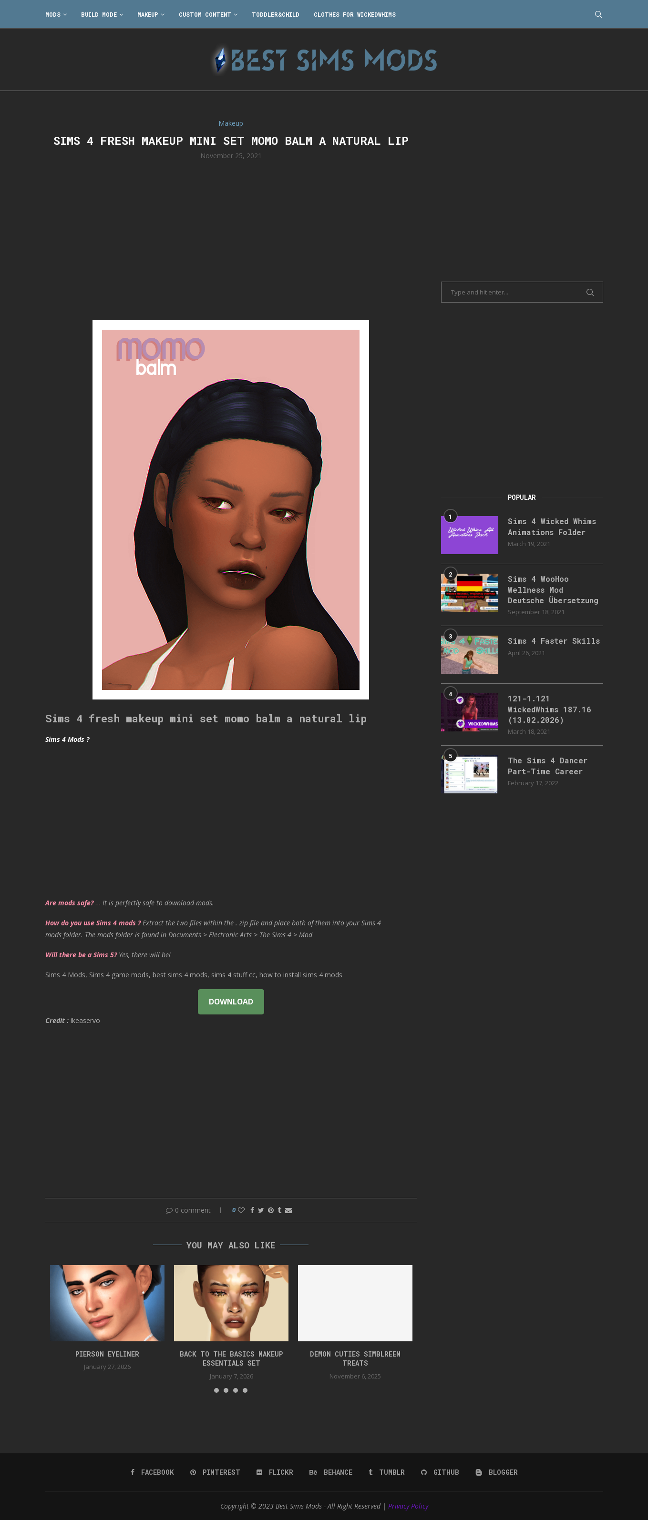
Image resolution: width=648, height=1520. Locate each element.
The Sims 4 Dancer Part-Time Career (547, 765)
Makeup (147, 14)
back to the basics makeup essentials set (231, 1358)
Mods (53, 14)
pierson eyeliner (107, 1353)
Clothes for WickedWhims (355, 14)
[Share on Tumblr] (279, 1210)
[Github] (440, 1472)
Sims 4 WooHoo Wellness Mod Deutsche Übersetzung (553, 589)
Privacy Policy (408, 1505)
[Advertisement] (231, 239)
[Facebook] (152, 1472)
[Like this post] (241, 1210)
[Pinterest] (215, 1472)
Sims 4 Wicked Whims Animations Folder (552, 526)
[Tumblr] (387, 1472)
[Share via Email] (288, 1210)
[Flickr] (275, 1472)
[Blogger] (496, 1472)
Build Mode (99, 14)
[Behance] (330, 1472)
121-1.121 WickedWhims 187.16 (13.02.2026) (549, 709)
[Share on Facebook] (252, 1210)
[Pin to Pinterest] (271, 1210)
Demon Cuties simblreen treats (355, 1358)
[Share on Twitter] (261, 1210)
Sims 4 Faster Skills (554, 641)
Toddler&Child (275, 14)
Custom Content (205, 14)
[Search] (598, 14)
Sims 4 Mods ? (67, 739)
